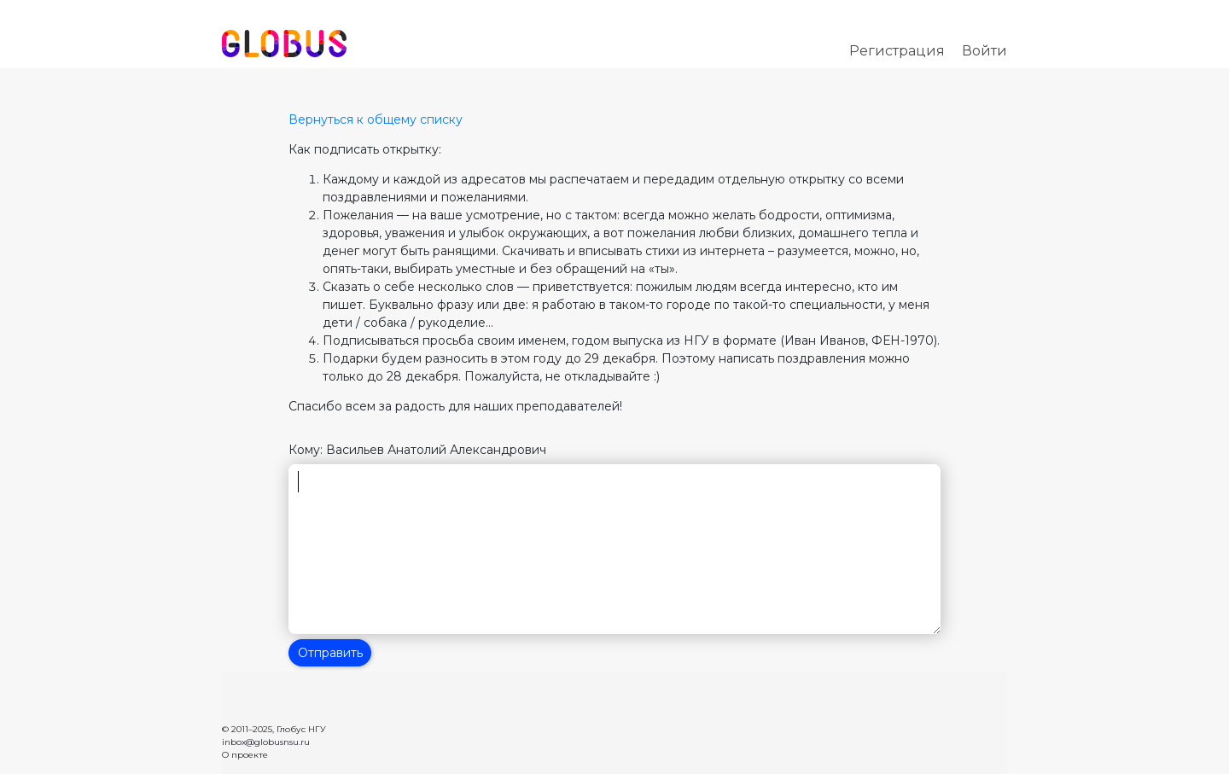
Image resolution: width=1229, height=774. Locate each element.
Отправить (330, 653)
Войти (984, 51)
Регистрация (897, 51)
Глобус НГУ (301, 729)
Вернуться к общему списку (375, 119)
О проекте (245, 754)
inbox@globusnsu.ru (266, 742)
